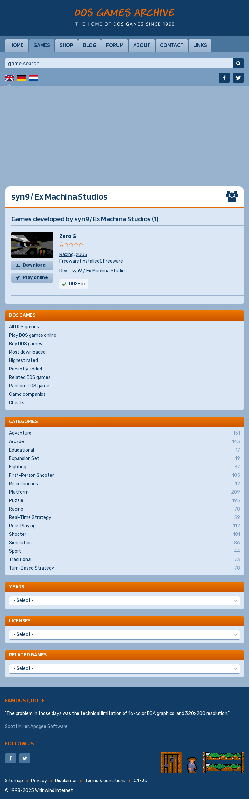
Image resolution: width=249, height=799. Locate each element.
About (141, 45)
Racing (66, 254)
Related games (28, 655)
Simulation (124, 543)
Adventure (124, 433)
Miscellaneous (124, 484)
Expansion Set (124, 458)
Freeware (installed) (80, 261)
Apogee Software (49, 726)
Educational (124, 450)
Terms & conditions (105, 780)
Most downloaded (27, 352)
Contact (172, 45)
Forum (115, 45)
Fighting (124, 467)
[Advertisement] (124, 131)
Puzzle (124, 501)
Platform (124, 492)
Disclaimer (66, 780)
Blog (89, 45)
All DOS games (24, 327)
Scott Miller (17, 726)
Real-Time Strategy (124, 517)
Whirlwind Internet (54, 790)
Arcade (124, 442)
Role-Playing (124, 526)
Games (41, 45)
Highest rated (23, 360)
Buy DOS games (25, 344)
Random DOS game (29, 386)
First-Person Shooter (124, 475)
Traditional (124, 560)
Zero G (67, 235)
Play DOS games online (32, 335)
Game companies (27, 394)
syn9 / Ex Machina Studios (99, 271)
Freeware (113, 261)
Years (16, 586)
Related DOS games (30, 377)
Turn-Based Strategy (124, 568)
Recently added (25, 369)
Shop (66, 45)
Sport (124, 551)
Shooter (124, 534)
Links (200, 45)
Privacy (39, 780)
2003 (81, 254)
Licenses (19, 620)
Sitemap (14, 780)
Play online (35, 277)
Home (16, 45)
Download (34, 265)
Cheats (16, 402)
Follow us (19, 743)
